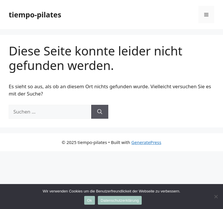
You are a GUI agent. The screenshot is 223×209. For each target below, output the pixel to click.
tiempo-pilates (35, 14)
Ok (89, 200)
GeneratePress (146, 142)
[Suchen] (99, 112)
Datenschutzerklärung (120, 200)
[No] (216, 196)
